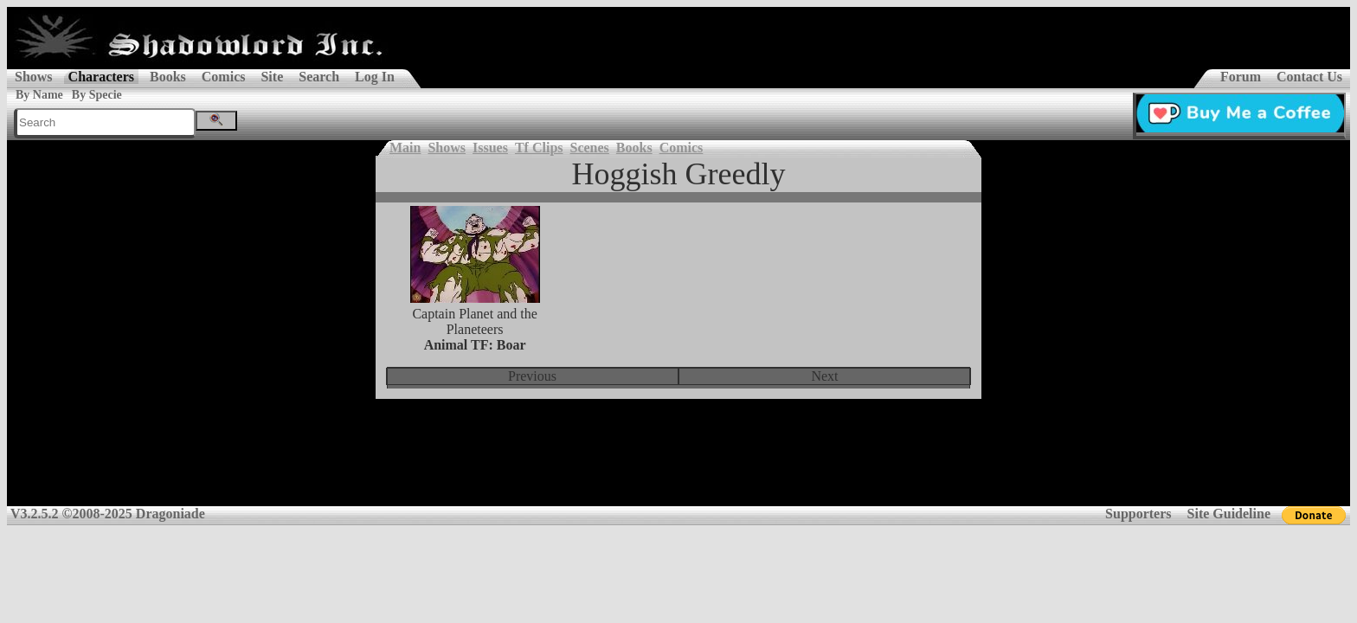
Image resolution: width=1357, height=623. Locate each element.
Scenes (589, 147)
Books (168, 76)
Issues (490, 147)
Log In (375, 76)
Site (271, 76)
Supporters (1138, 513)
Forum (1240, 76)
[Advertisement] (678, 464)
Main (405, 147)
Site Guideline (1228, 513)
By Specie (97, 94)
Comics (224, 76)
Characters (101, 76)
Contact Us (1309, 76)
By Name (39, 94)
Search (319, 76)
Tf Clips (539, 147)
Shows (34, 76)
